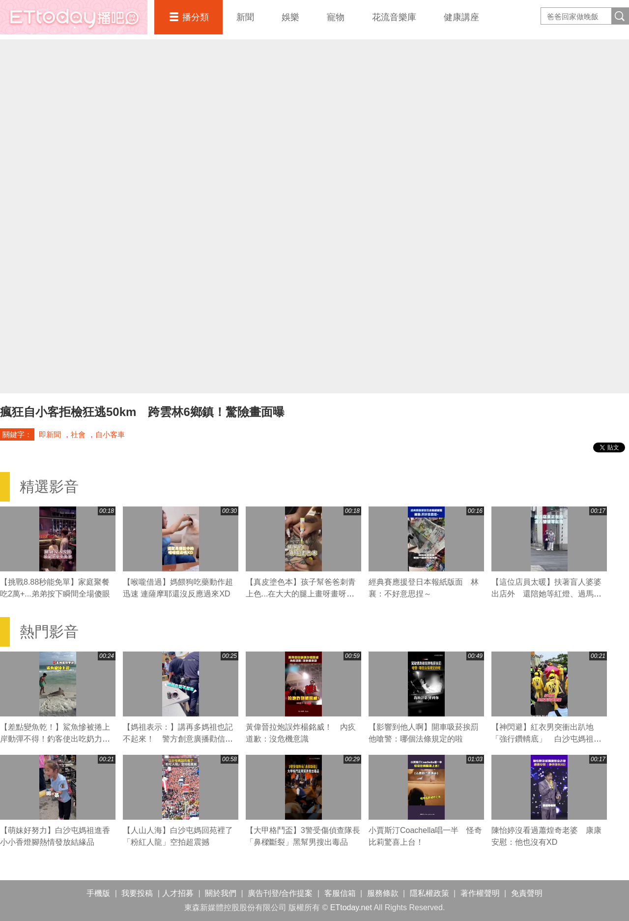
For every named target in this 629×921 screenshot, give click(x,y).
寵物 (335, 17)
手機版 (98, 893)
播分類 (195, 17)
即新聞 (50, 434)
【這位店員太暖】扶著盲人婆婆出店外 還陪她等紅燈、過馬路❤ (546, 594)
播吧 (73, 17)
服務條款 (383, 893)
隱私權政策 (429, 893)
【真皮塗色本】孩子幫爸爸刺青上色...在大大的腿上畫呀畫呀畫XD (301, 594)
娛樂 (290, 17)
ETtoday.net (351, 907)
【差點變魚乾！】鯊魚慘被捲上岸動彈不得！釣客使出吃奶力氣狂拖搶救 (55, 739)
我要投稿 (137, 893)
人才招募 (178, 893)
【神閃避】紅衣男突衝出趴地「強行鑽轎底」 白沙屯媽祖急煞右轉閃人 (546, 739)
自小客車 (110, 434)
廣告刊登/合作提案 (280, 893)
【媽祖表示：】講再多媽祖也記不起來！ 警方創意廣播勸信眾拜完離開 (178, 739)
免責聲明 (527, 893)
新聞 (245, 17)
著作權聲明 (480, 893)
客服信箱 (340, 893)
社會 (78, 434)
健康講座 (461, 17)
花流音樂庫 (394, 17)
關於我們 (220, 893)
